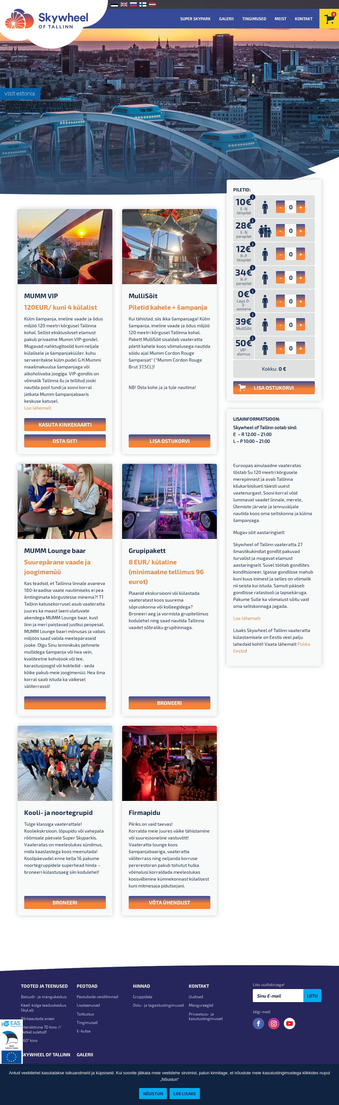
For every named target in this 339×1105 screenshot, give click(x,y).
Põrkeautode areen (38, 1018)
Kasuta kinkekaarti (65, 424)
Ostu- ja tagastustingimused (158, 1005)
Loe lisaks (184, 1093)
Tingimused (254, 18)
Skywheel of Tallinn (45, 1054)
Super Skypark (195, 18)
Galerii (226, 18)
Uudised (196, 996)
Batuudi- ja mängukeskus (44, 996)
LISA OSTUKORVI (170, 441)
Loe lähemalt (37, 408)
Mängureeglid (201, 1005)
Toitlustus (85, 1014)
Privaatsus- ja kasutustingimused (206, 1016)
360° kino (29, 1040)
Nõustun (153, 1093)
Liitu (312, 996)
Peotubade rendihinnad (97, 996)
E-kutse (83, 1031)
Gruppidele (142, 996)
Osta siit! (65, 441)
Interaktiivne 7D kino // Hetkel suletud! (41, 1029)
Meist (280, 18)
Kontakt (304, 18)
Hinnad (141, 986)
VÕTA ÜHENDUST (169, 902)
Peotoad (87, 986)
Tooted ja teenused (44, 986)
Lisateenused (88, 1005)
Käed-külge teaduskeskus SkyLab (43, 1007)
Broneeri (169, 703)
